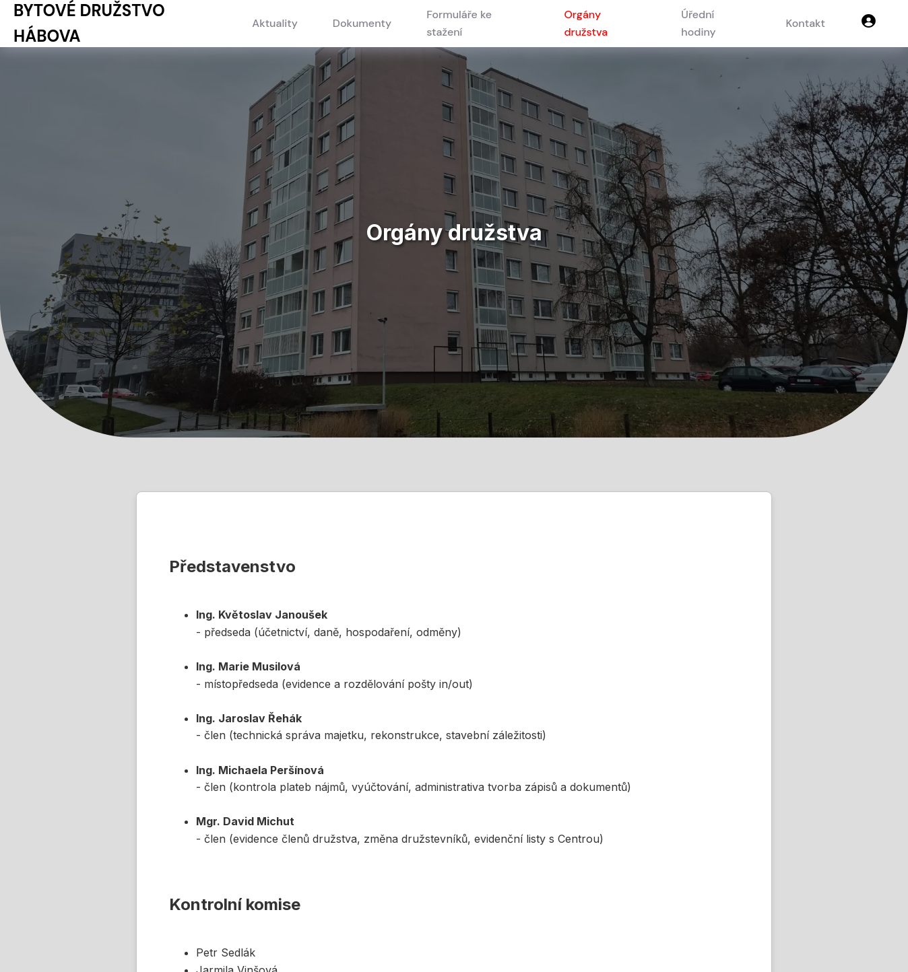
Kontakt (805, 23)
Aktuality (274, 23)
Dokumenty (362, 23)
